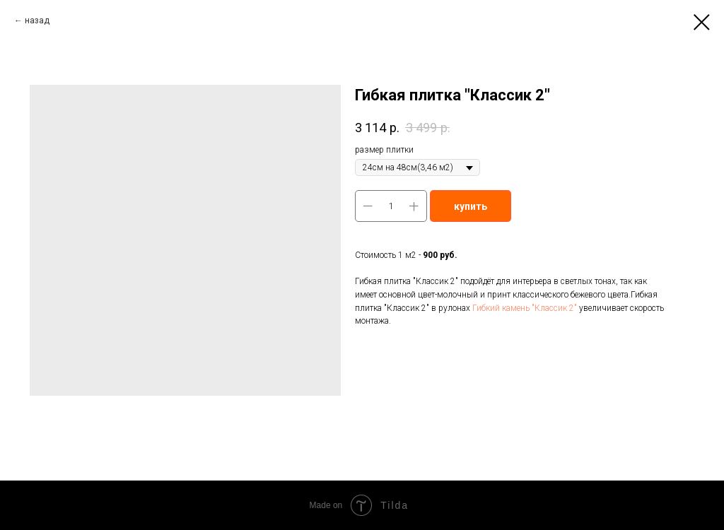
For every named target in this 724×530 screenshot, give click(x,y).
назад (37, 20)
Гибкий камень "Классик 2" (524, 308)
